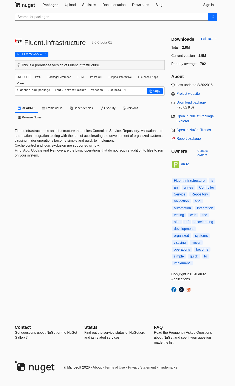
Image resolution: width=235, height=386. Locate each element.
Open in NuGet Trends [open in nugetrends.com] (193, 130)
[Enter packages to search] (111, 17)
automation (182, 208)
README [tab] (26, 108)
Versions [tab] (130, 108)
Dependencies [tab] (81, 108)
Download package (191, 102)
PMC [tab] (38, 77)
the (205, 215)
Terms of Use (115, 367)
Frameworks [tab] (52, 108)
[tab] (50, 5)
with (193, 215)
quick (194, 256)
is (212, 180)
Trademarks (168, 367)
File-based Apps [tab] (148, 77)
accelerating (204, 222)
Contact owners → (204, 153)
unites (188, 187)
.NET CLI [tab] (23, 77)
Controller (206, 187)
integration (205, 208)
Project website (188, 93)
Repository (200, 194)
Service (179, 194)
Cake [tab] (20, 83)
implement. (182, 263)
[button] (155, 91)
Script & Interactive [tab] (120, 77)
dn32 (185, 164)
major (196, 242)
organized (181, 235)
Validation (181, 201)
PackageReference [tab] (59, 77)
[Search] (212, 17)
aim (176, 222)
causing (180, 242)
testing (179, 215)
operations (182, 249)
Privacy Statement (142, 367)
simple (179, 256)
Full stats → (209, 38)
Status (90, 327)
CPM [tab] (80, 77)
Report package (188, 138)
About (97, 367)
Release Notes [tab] (30, 117)
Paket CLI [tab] (96, 77)
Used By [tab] (108, 108)
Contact (23, 327)
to (205, 256)
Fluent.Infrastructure (189, 180)
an (176, 187)
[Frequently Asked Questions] (158, 327)
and (198, 201)
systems (201, 235)
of (187, 222)
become (202, 249)
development (184, 229)
